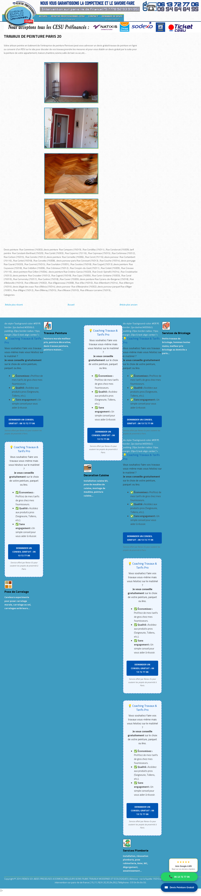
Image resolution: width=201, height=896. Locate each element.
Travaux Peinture (55, 333)
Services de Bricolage (176, 333)
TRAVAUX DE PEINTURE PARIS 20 (32, 36)
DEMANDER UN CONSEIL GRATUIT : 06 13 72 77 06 (22, 421)
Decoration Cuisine (96, 475)
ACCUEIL (43, 16)
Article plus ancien (128, 304)
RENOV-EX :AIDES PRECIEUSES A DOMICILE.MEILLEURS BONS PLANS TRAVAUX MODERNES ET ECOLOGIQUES (75, 878)
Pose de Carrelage (16, 591)
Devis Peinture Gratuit (179, 887)
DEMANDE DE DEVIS (112, 17)
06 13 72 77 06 (179, 876)
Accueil (71, 304)
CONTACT (93, 16)
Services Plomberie (135, 850)
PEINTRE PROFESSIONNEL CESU (68, 17)
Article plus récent (14, 304)
